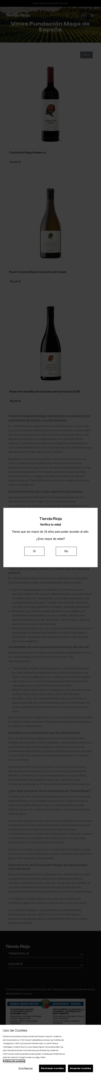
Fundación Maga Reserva (27, 152)
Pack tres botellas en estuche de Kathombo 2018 (44, 391)
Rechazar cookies (52, 1068)
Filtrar (86, 55)
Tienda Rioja (18, 953)
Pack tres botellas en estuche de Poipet (37, 272)
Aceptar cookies (80, 1068)
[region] (50, 1050)
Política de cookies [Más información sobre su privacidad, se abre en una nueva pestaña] (13, 1061)
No (66, 551)
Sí (34, 551)
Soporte (15, 964)
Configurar (25, 1068)
